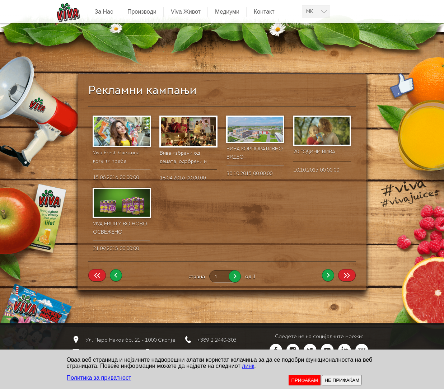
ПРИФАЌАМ (304, 380)
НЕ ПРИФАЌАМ (341, 380)
